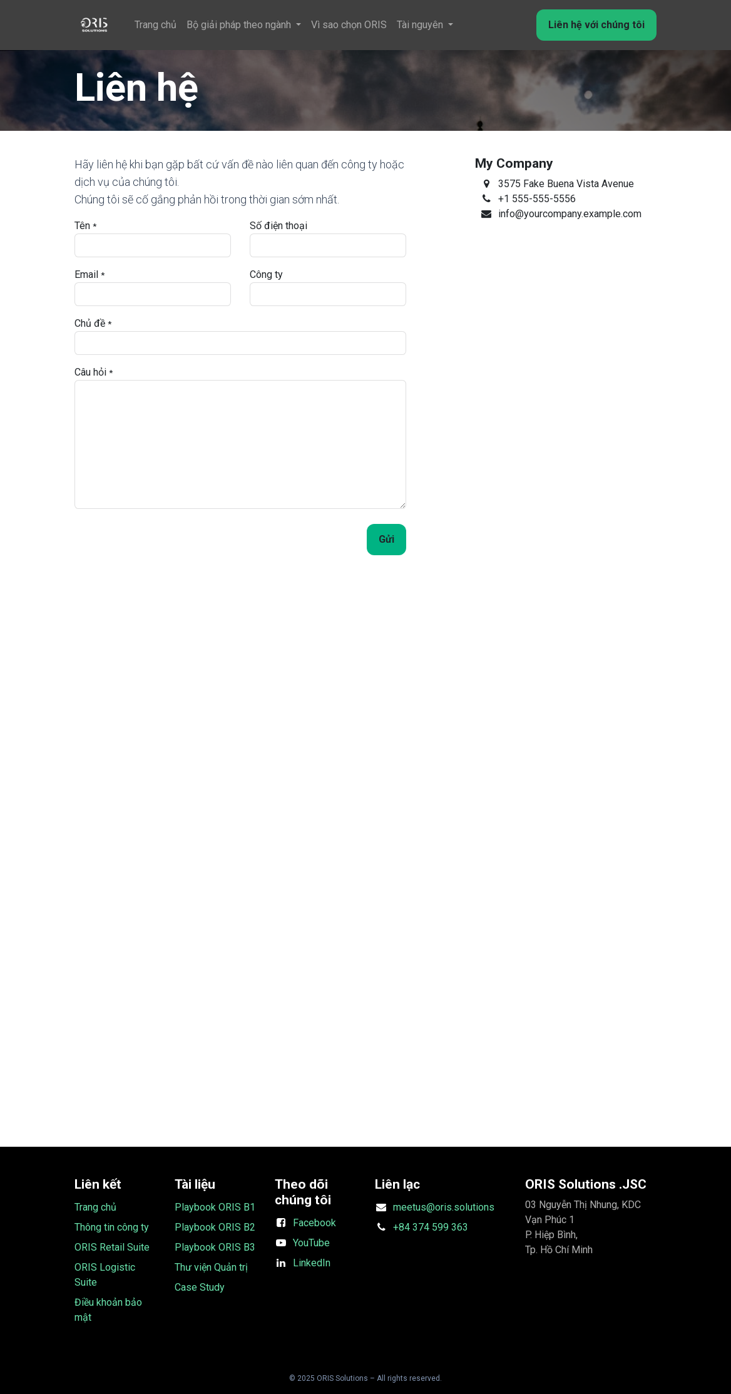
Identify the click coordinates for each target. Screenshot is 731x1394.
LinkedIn (311, 1263)
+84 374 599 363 (430, 1227)
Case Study (200, 1287)
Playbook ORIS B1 (215, 1207)
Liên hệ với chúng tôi (596, 25)
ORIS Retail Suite (112, 1247)
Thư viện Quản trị (211, 1267)
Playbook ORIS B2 (215, 1227)
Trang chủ (95, 1207)
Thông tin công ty (111, 1227)
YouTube (311, 1243)
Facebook (314, 1223)
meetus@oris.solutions (443, 1207)
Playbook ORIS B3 (215, 1247)
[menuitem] (155, 25)
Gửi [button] (386, 539)
